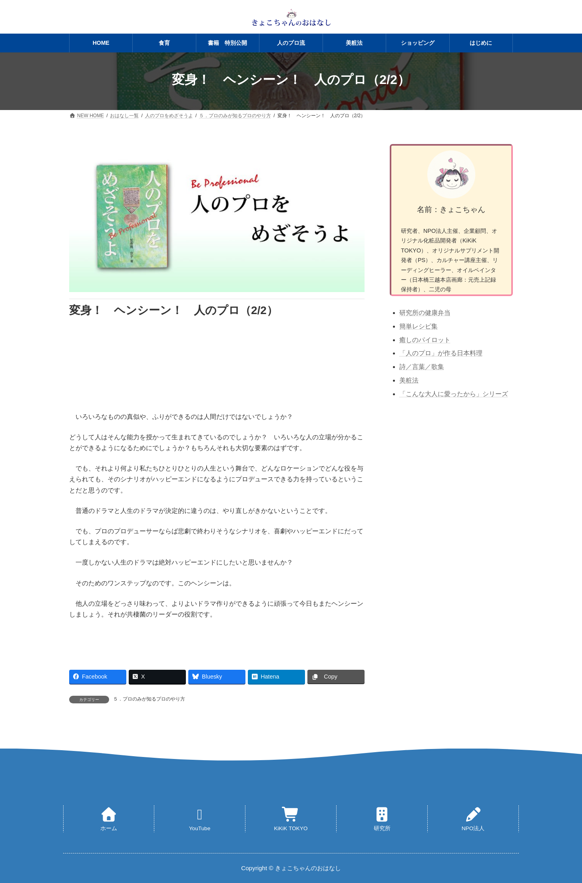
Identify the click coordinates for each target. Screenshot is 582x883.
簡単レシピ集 (418, 326)
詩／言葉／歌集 (421, 366)
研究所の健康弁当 (424, 312)
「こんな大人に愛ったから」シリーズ (453, 393)
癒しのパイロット (424, 339)
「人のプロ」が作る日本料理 (440, 353)
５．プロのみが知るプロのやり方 (149, 699)
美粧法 (409, 380)
